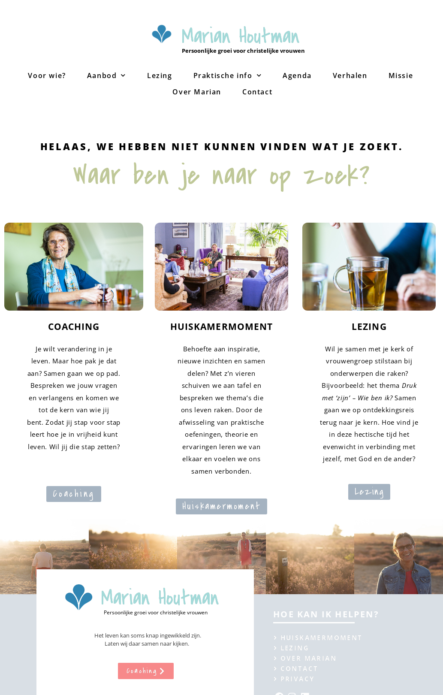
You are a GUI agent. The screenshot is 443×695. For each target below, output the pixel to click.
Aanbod (106, 75)
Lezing (159, 75)
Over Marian (196, 92)
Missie (401, 75)
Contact (257, 92)
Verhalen (350, 75)
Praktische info (227, 75)
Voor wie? (47, 75)
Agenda (297, 75)
